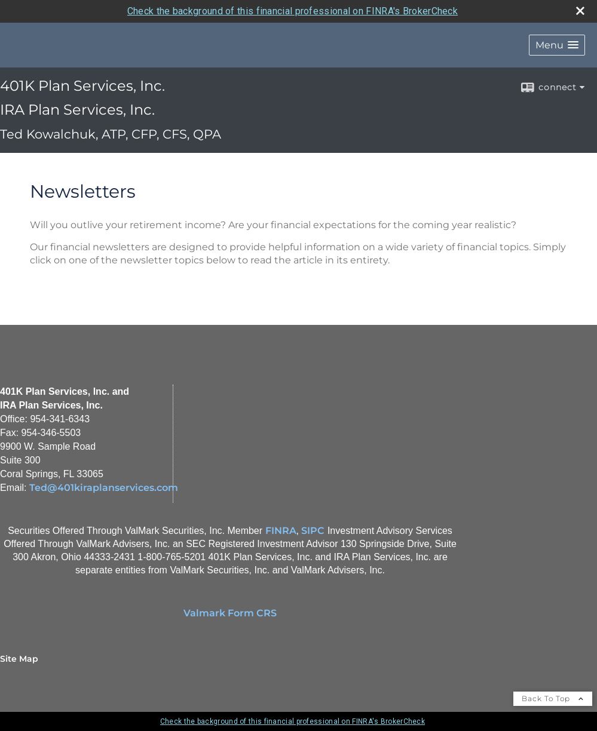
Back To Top (553, 698)
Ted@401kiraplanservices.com (103, 487)
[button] (557, 45)
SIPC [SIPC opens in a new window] (312, 530)
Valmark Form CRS (230, 613)
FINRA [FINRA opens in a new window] (280, 530)
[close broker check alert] (580, 11)
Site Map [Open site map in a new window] (19, 658)
